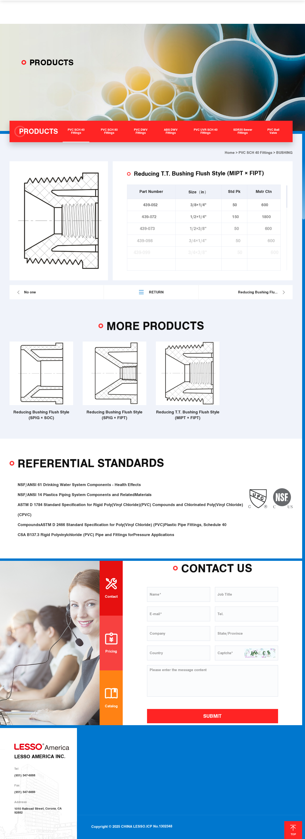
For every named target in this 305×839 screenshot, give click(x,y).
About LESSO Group (109, 760)
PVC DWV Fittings (151, 766)
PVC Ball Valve (149, 791)
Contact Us (284, 754)
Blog (259, 754)
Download (219, 754)
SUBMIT (212, 716)
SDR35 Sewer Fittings (153, 784)
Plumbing (187, 754)
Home (230, 153)
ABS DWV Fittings (151, 772)
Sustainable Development (113, 766)
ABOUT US (84, 12)
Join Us (218, 766)
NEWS (212, 12)
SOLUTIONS (143, 12)
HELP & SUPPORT (180, 12)
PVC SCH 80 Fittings (152, 760)
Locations (219, 760)
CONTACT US (238, 12)
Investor (101, 772)
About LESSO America (111, 753)
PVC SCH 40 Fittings (255, 153)
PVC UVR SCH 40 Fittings (156, 778)
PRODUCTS (113, 12)
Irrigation (187, 760)
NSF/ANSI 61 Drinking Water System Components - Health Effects (79, 490)
